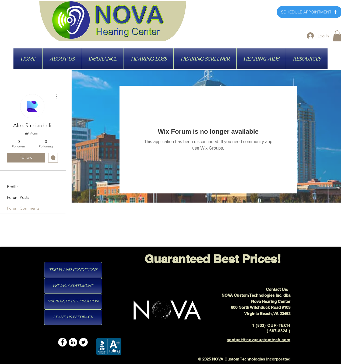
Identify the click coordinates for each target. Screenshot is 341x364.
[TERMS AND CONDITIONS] (73, 270)
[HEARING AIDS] (269, 59)
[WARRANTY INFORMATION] (73, 301)
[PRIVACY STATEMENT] (73, 286)
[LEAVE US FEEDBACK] (73, 317)
